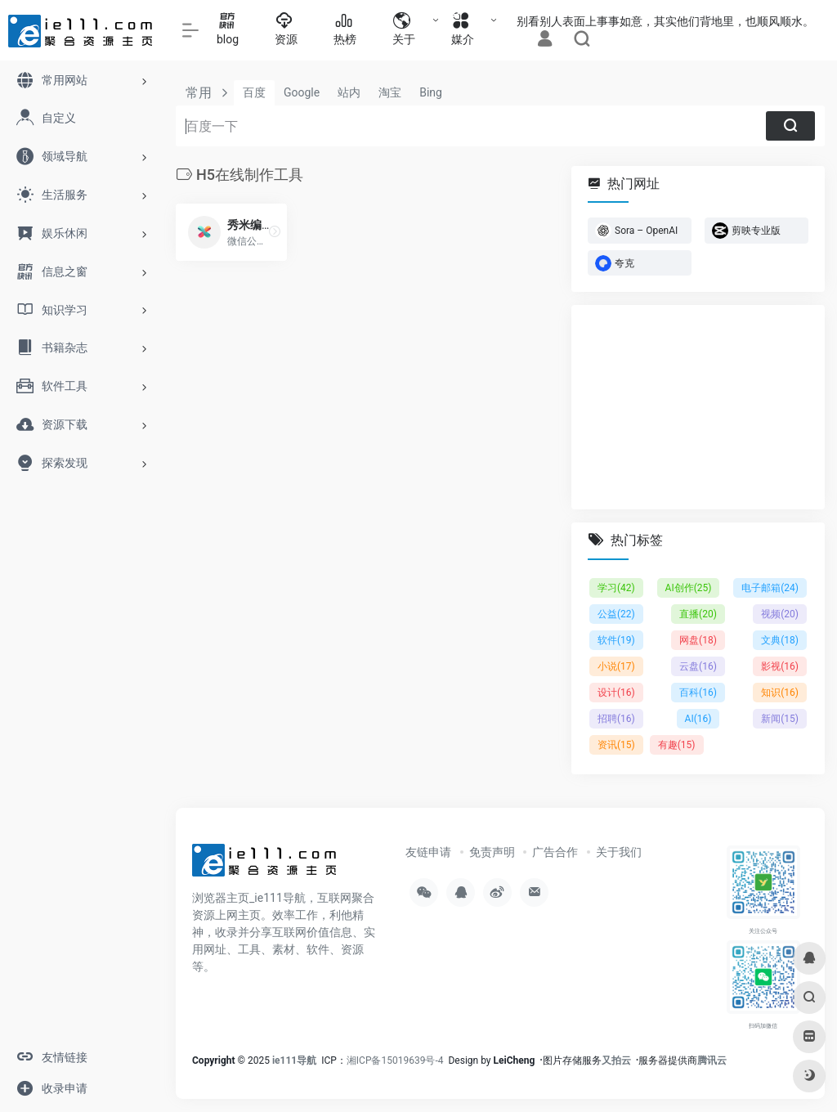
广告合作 (555, 852)
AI (698, 718)
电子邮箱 (770, 588)
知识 (780, 692)
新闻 (780, 718)
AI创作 (688, 588)
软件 (616, 640)
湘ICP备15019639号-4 (395, 1060)
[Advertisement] (698, 407)
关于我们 (619, 852)
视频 (780, 614)
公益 (616, 614)
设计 (616, 692)
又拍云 (616, 1060)
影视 (780, 666)
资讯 (616, 745)
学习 (616, 588)
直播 (698, 614)
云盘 (698, 666)
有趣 (677, 745)
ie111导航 (294, 1060)
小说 (616, 666)
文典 (780, 640)
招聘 (616, 718)
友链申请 (428, 852)
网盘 (698, 640)
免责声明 (492, 852)
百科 (698, 692)
